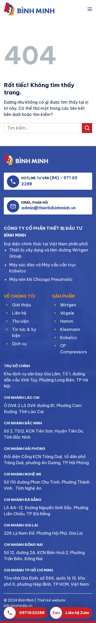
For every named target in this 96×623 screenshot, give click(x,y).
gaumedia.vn (21, 605)
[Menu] (90, 9)
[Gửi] (87, 128)
